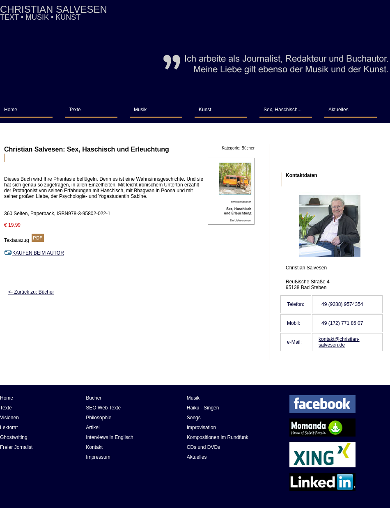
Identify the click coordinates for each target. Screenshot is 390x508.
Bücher (93, 398)
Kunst (205, 110)
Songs (194, 418)
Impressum (98, 457)
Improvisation (201, 427)
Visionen (9, 418)
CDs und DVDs (203, 447)
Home (10, 110)
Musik (140, 110)
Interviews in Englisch (109, 437)
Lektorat (9, 427)
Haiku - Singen (203, 408)
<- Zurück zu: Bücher (31, 292)
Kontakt (94, 447)
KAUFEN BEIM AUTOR (34, 253)
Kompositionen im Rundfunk (217, 437)
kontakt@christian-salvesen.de (339, 342)
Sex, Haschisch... (283, 110)
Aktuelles (338, 110)
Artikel (92, 427)
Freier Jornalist (16, 447)
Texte (75, 110)
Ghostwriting (14, 437)
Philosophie (98, 418)
